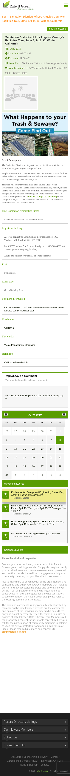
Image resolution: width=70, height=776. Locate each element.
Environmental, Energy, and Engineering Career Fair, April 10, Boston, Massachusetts (37, 493)
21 (51, 457)
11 (24, 449)
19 (33, 457)
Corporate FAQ (30, 760)
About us (16, 756)
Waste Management (14, 345)
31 (51, 431)
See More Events (57, 28)
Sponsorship (30, 756)
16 (6, 457)
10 (15, 449)
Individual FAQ (48, 760)
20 (42, 457)
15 (60, 449)
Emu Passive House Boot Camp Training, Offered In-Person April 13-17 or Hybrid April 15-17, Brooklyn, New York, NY (38, 508)
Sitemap (33, 764)
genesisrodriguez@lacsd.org (42, 196)
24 (15, 466)
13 (42, 449)
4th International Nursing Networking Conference (35, 533)
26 (6, 431)
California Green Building (16, 362)
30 (42, 431)
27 (15, 431)
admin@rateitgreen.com (14, 632)
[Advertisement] (35, 671)
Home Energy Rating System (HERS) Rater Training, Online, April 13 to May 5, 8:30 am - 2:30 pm (37, 522)
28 (24, 431)
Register (29, 395)
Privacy (44, 756)
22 (60, 457)
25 (24, 466)
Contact (45, 764)
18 (24, 457)
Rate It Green (42, 770)
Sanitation (30, 345)
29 (33, 431)
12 (33, 449)
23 (6, 466)
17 (15, 457)
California (9, 328)
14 (51, 449)
